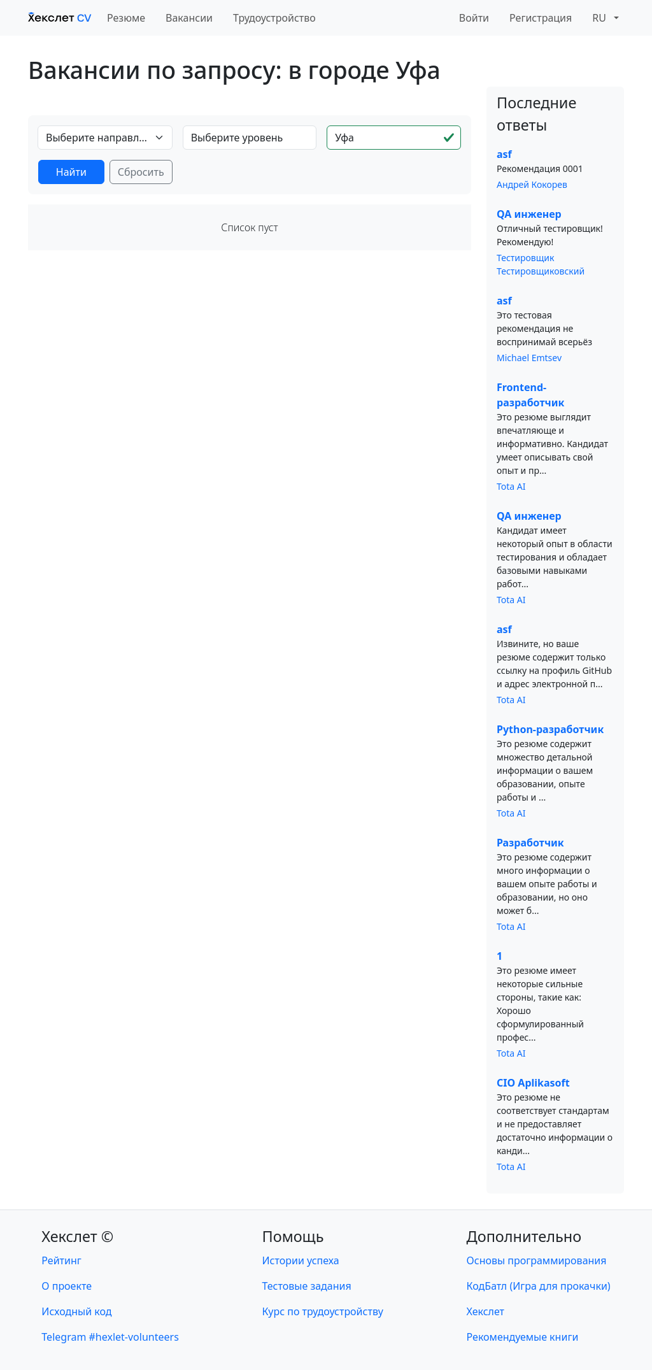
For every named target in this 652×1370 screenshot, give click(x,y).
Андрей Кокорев (532, 184)
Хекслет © (77, 1236)
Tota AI (511, 486)
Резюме (126, 18)
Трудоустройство (274, 18)
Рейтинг (61, 1260)
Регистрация (540, 18)
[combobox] (105, 137)
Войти (474, 18)
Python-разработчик (550, 729)
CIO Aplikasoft (533, 1083)
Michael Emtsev (529, 358)
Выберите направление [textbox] (97, 138)
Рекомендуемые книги (523, 1337)
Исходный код (76, 1311)
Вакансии (189, 18)
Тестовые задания (306, 1286)
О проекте (66, 1286)
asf (504, 154)
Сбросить (141, 172)
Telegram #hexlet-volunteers (109, 1337)
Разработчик (530, 843)
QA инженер (529, 214)
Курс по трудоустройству (322, 1311)
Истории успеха (300, 1260)
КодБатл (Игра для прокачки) (539, 1286)
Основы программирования (537, 1260)
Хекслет (485, 1311)
